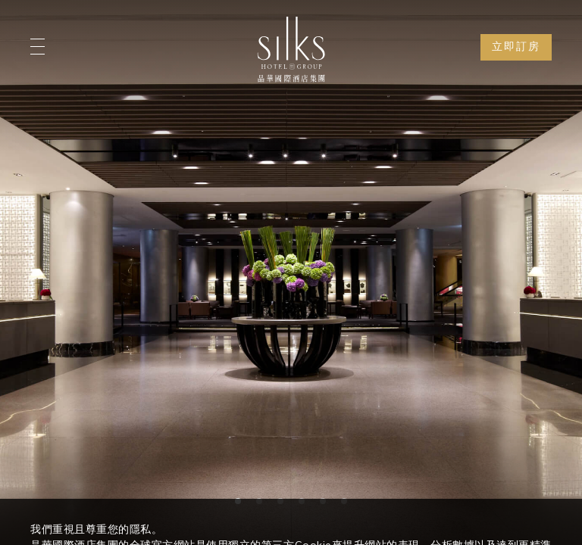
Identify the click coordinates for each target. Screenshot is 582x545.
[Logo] (291, 49)
